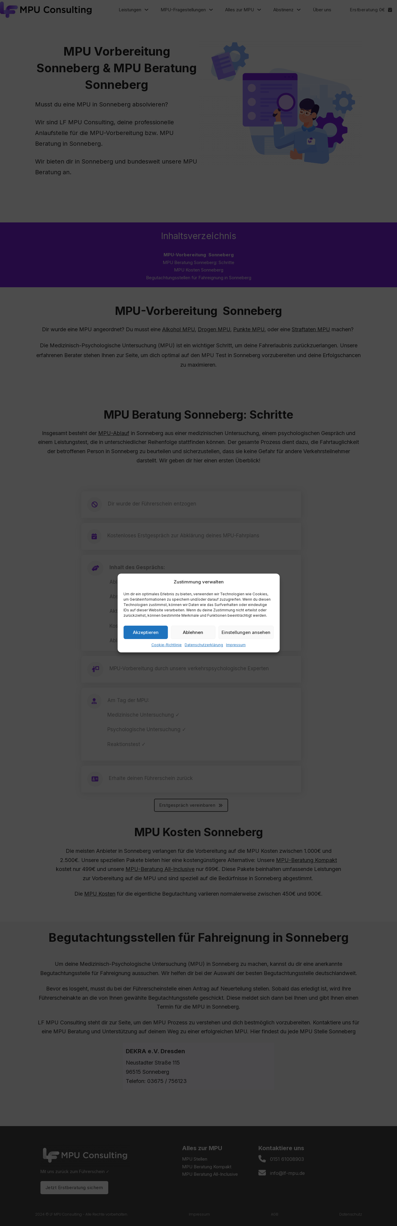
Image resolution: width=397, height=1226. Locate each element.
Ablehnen (193, 632)
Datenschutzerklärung (204, 645)
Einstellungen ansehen (246, 632)
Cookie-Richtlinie (166, 645)
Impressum (236, 645)
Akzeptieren (146, 632)
